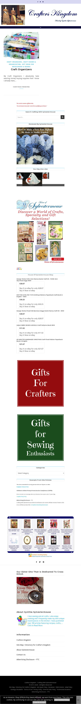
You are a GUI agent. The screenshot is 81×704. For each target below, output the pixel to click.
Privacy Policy (37, 689)
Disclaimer (51, 687)
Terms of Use (28, 689)
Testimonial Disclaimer (64, 689)
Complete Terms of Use (23, 486)
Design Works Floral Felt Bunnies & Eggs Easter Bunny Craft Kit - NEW (40, 311)
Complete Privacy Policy (22, 496)
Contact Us (21, 655)
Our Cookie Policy (62, 700)
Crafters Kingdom (24, 640)
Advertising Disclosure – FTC (28, 659)
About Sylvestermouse (25, 650)
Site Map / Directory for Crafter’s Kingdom (33, 645)
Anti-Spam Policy (42, 687)
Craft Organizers (14, 62)
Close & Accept (39, 702)
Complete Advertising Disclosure (39, 505)
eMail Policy (68, 687)
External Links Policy (49, 689)
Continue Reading (21, 87)
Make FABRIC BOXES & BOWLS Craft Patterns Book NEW (36, 325)
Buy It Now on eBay (27, 290)
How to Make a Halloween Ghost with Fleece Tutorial (30, 185)
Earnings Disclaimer (17, 689)
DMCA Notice (60, 687)
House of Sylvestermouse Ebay (40, 275)
